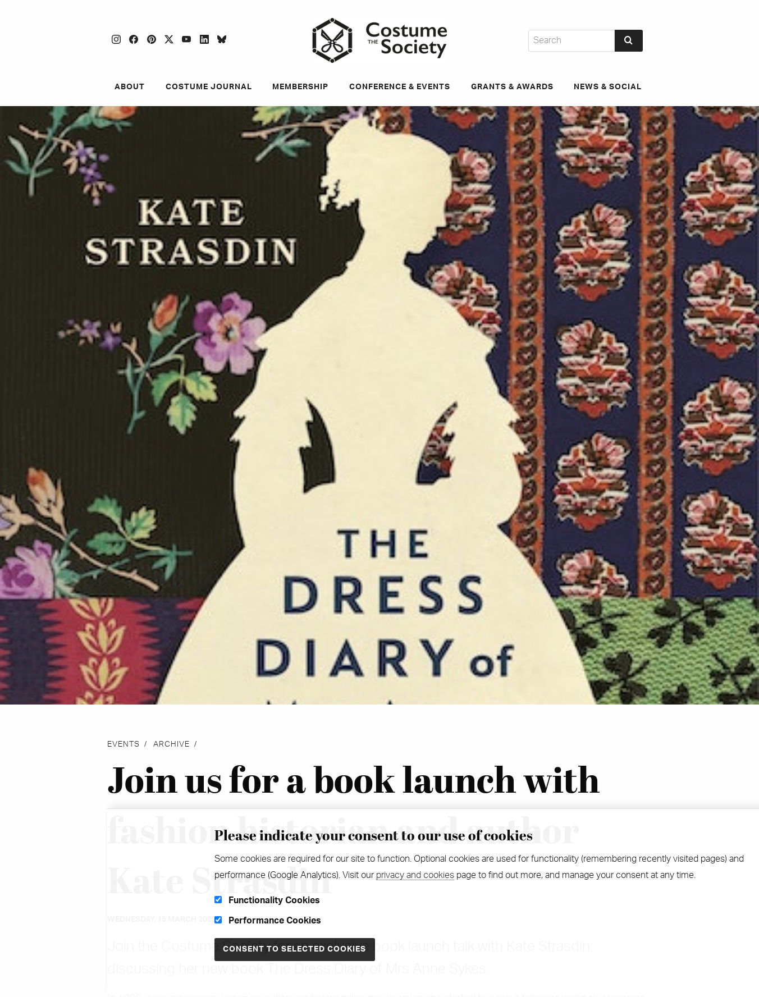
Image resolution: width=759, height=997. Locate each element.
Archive (171, 744)
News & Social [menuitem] (612, 87)
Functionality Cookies (267, 900)
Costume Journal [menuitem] (205, 87)
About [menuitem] (124, 87)
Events (123, 744)
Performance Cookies (267, 920)
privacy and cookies (415, 875)
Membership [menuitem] (299, 87)
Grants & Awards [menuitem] (514, 87)
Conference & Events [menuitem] (399, 87)
